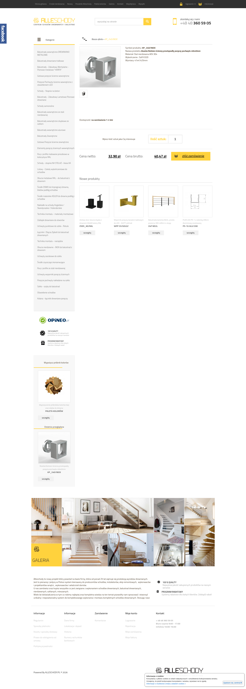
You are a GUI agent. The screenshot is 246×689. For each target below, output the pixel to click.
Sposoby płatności (42, 625)
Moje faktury (131, 637)
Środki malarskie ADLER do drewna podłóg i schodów (55, 197)
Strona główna (41, 3)
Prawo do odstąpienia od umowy (45, 638)
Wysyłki (142, 3)
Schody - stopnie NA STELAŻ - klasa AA (54, 162)
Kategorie (50, 39)
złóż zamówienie (189, 155)
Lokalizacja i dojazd (72, 625)
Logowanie (130, 620)
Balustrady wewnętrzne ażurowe (51, 129)
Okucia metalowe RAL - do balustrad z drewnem (53, 179)
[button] (188, 4)
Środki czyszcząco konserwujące (51, 262)
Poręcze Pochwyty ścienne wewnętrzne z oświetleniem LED (54, 83)
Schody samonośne (45, 105)
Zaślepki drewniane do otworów (50, 219)
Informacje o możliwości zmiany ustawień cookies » (166, 684)
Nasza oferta (97, 39)
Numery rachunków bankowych (73, 638)
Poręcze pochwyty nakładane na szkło (53, 280)
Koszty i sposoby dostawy (45, 631)
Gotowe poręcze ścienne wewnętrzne (53, 75)
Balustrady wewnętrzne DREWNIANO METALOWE (53, 53)
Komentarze (100, 620)
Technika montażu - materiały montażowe (55, 213)
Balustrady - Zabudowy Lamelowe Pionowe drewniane (55, 98)
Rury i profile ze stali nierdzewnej (51, 267)
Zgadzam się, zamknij (232, 683)
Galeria (111, 3)
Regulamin (38, 620)
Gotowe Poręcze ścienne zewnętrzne (53, 141)
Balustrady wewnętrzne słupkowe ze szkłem (53, 122)
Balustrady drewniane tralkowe (50, 60)
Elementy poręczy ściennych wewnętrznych (55, 148)
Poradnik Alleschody (83, 3)
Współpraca (131, 3)
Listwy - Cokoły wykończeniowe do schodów (52, 170)
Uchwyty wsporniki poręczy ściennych (53, 274)
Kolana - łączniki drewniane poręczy (52, 298)
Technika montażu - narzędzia (50, 240)
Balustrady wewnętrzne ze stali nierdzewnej (50, 113)
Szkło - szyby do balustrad (48, 286)
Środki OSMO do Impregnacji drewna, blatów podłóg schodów (53, 188)
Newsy (69, 3)
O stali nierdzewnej (56, 3)
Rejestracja (130, 625)
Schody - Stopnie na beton (48, 90)
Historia (67, 631)
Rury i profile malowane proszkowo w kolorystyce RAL (53, 155)
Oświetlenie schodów (46, 292)
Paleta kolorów (100, 3)
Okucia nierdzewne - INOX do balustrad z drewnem (54, 248)
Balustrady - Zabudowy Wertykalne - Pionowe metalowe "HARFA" (53, 68)
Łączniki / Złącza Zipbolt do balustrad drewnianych (53, 233)
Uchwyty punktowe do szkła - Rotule (53, 225)
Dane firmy (69, 620)
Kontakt (120, 3)
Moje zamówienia (133, 631)
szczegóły (46, 417)
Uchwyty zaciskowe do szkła (49, 255)
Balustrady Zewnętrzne (47, 135)
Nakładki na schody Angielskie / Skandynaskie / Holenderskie (50, 206)
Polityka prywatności (43, 645)
